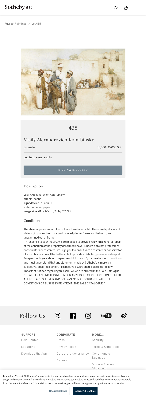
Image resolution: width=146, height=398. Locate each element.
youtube (106, 315)
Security (98, 340)
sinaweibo (124, 315)
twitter (58, 316)
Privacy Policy (66, 347)
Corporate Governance (73, 353)
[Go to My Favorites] (115, 7)
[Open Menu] (136, 7)
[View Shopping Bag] (126, 7)
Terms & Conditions (106, 347)
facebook (73, 316)
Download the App (34, 353)
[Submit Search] (105, 7)
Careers (62, 360)
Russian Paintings (15, 23)
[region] (73, 384)
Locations (28, 347)
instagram (88, 316)
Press (61, 340)
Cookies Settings (58, 391)
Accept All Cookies (85, 391)
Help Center (29, 340)
